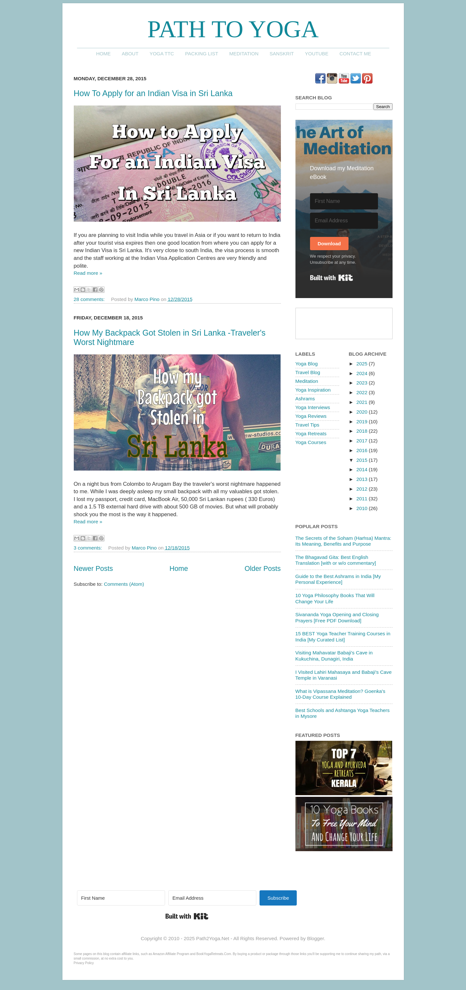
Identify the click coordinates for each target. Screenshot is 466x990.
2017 (362, 440)
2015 (362, 460)
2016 (362, 450)
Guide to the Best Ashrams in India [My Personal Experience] (338, 579)
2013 (362, 479)
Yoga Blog (306, 363)
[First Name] (344, 201)
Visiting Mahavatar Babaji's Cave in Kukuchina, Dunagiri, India (334, 655)
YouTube (316, 53)
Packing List (201, 53)
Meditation (243, 53)
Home (103, 53)
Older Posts (263, 569)
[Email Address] (344, 221)
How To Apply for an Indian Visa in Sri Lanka (153, 93)
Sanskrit (282, 53)
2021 (362, 402)
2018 (362, 431)
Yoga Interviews (312, 407)
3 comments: (89, 548)
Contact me (355, 53)
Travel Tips (307, 425)
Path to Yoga (232, 29)
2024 (362, 373)
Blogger (315, 938)
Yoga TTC (162, 53)
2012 (362, 489)
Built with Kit (331, 278)
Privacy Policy (84, 963)
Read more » (88, 273)
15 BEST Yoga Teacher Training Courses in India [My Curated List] (343, 636)
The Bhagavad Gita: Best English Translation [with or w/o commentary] (335, 560)
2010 (362, 508)
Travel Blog (307, 372)
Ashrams (305, 398)
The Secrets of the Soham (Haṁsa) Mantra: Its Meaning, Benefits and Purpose (343, 541)
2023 (362, 382)
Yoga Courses (311, 442)
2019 (362, 421)
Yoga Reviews (311, 416)
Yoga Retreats (311, 433)
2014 (362, 469)
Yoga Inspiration (313, 390)
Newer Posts (93, 569)
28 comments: (90, 299)
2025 (362, 363)
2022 (362, 392)
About (130, 53)
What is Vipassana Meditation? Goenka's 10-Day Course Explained (340, 694)
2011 (362, 498)
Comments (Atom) (124, 584)
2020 (362, 412)
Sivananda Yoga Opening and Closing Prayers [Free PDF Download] (337, 617)
